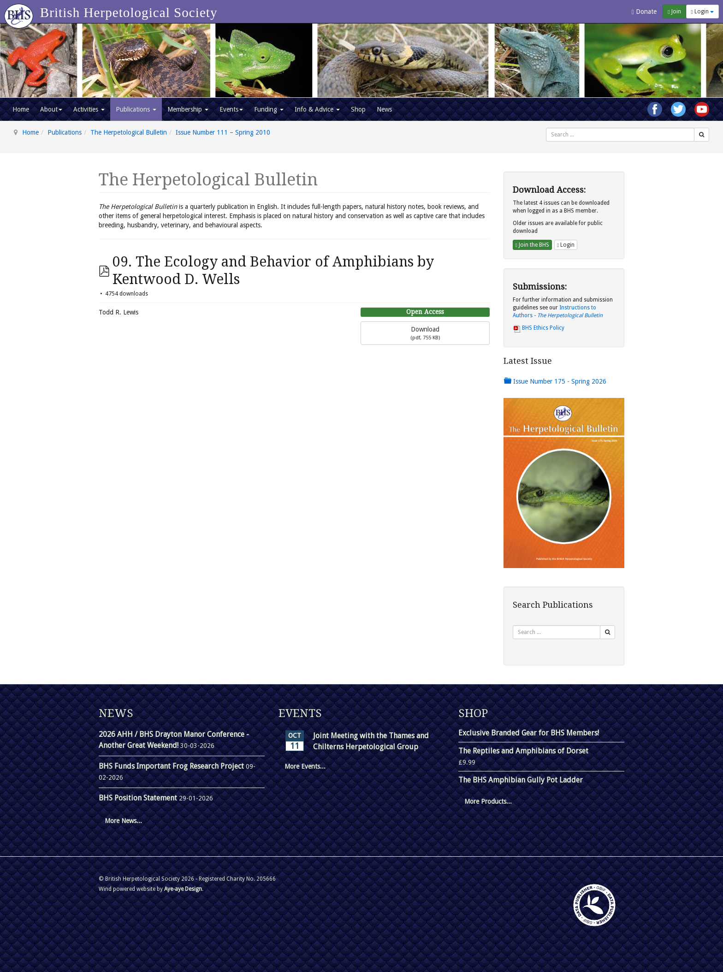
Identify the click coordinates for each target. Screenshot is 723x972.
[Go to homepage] (20, 11)
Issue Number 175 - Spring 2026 (555, 381)
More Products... (488, 801)
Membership (187, 109)
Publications (136, 109)
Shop (358, 109)
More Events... (305, 766)
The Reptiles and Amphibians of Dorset (523, 751)
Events (231, 109)
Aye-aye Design (183, 889)
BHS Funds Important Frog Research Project (172, 766)
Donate (644, 12)
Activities (89, 109)
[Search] (701, 135)
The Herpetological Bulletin (128, 132)
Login (702, 11)
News (384, 109)
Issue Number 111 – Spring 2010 (223, 132)
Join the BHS (532, 245)
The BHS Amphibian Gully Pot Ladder (520, 780)
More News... (123, 820)
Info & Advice (317, 109)
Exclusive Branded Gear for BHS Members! (528, 733)
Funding (269, 109)
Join (674, 11)
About (51, 109)
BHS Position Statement (139, 798)
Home (20, 109)
